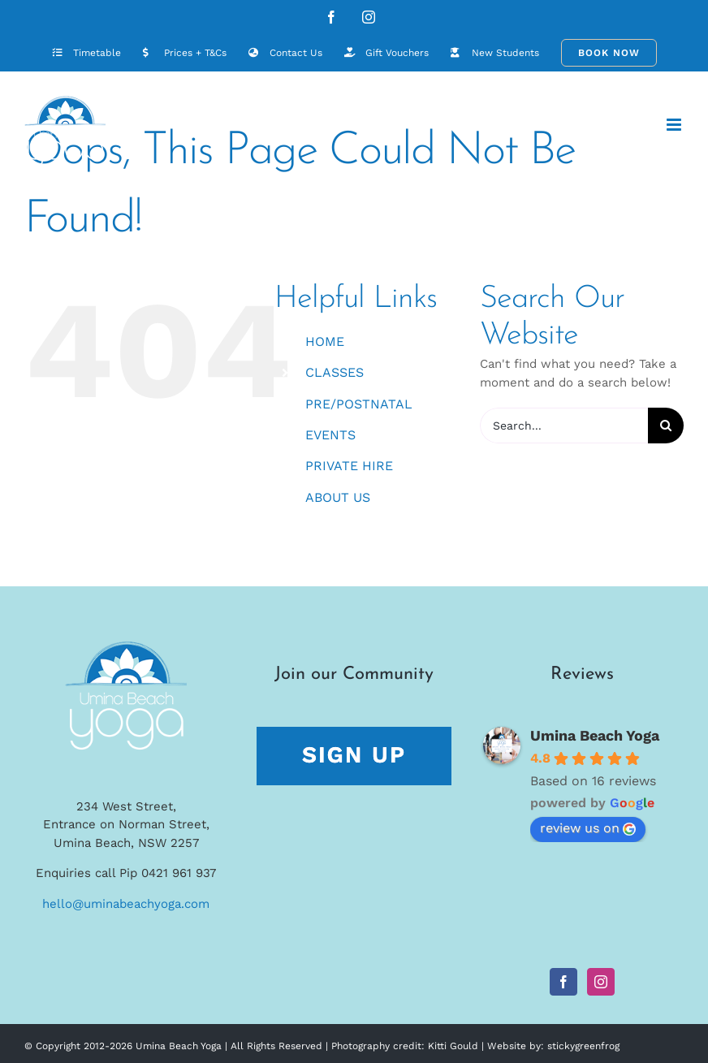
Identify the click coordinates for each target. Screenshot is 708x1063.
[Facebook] (563, 982)
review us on (588, 828)
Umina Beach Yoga (594, 735)
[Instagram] (601, 982)
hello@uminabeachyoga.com (125, 904)
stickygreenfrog (583, 1046)
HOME (324, 341)
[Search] (666, 425)
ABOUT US (337, 497)
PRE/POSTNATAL (358, 404)
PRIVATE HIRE (349, 465)
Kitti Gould (453, 1046)
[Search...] (564, 425)
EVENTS (330, 435)
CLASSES (334, 372)
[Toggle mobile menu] (675, 124)
